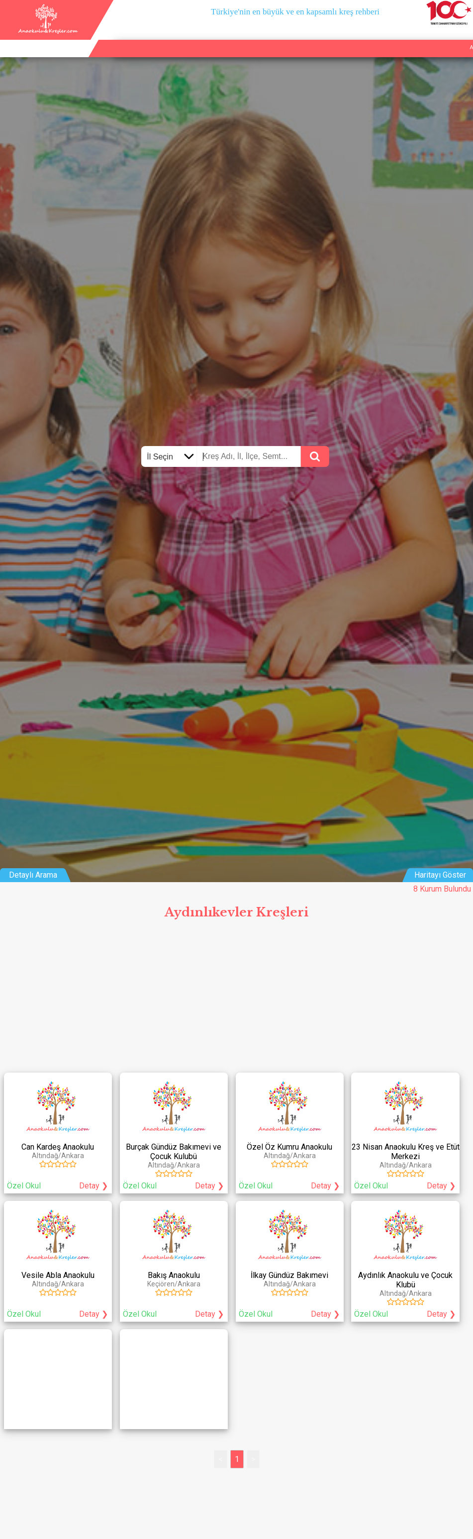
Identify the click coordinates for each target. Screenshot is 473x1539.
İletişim (438, 36)
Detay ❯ (93, 1185)
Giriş (463, 36)
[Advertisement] (236, 999)
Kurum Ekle (404, 36)
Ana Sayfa (368, 36)
